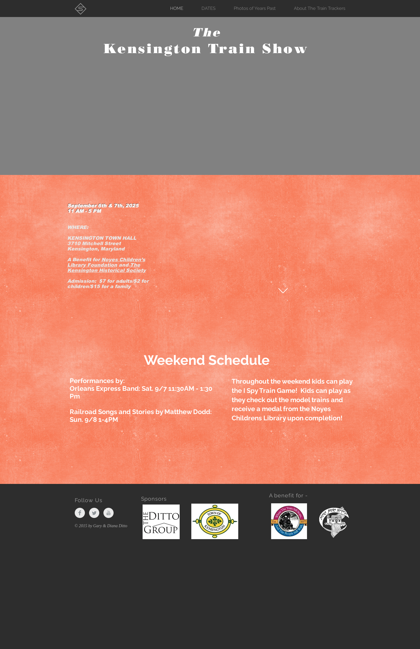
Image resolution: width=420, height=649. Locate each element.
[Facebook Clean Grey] (80, 513)
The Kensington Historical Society (106, 267)
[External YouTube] (253, 267)
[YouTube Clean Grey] (108, 513)
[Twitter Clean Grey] (94, 513)
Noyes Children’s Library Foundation (106, 262)
